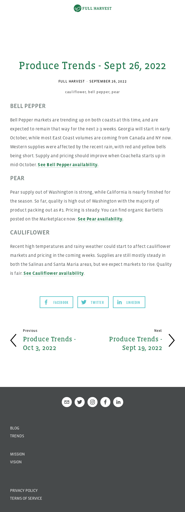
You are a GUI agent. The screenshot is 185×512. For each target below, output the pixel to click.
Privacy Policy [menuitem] (24, 490)
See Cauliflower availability (53, 273)
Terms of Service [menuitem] (26, 498)
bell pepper (99, 92)
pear (116, 92)
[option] (92, 21)
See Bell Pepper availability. (68, 164)
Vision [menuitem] (16, 462)
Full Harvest (71, 81)
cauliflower (75, 92)
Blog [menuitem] (14, 428)
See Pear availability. (101, 218)
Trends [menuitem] (17, 436)
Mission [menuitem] (17, 454)
